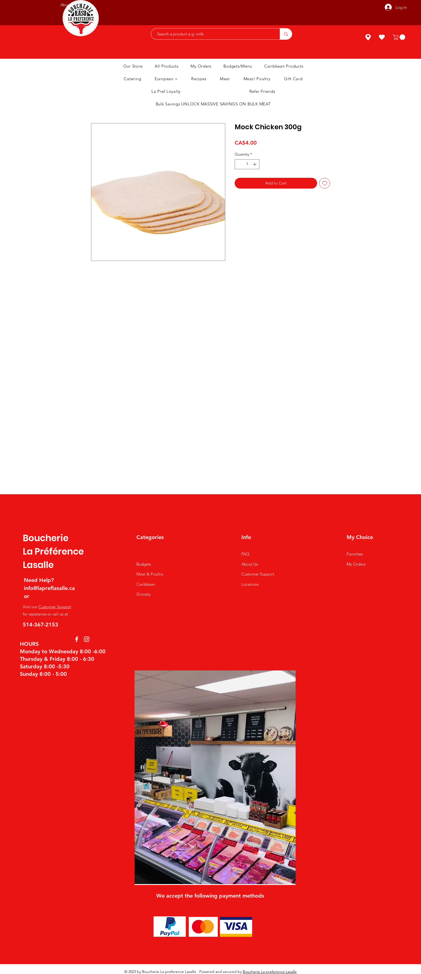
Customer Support (54, 606)
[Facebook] (76, 639)
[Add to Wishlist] (324, 183)
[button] (400, 37)
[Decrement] (238, 164)
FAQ (245, 553)
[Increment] (255, 164)
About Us (249, 564)
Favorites (355, 553)
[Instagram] (86, 639)
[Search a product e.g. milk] (212, 33)
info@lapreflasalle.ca (49, 588)
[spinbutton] (247, 164)
